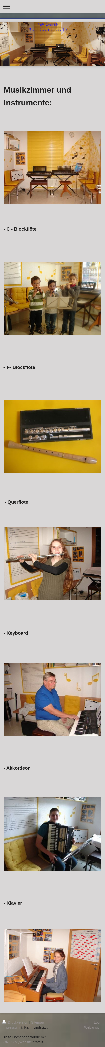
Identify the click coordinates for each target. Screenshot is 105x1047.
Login (98, 1022)
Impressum (11, 1027)
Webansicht (93, 1027)
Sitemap (37, 1022)
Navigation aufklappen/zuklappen (52, 6)
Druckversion (15, 1022)
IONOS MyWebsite (17, 1042)
